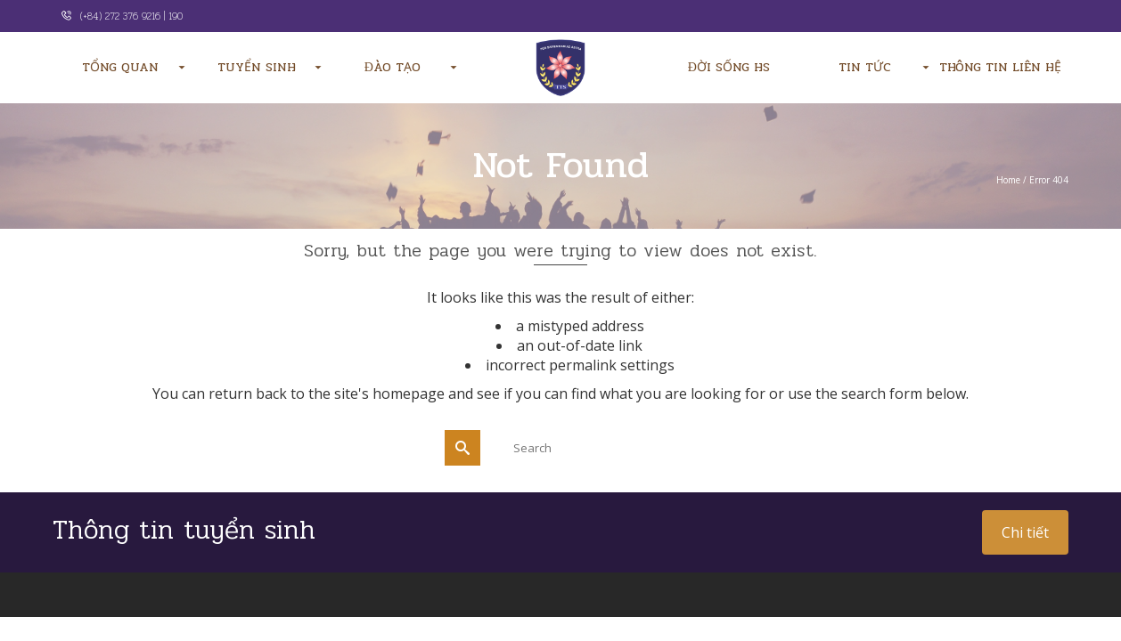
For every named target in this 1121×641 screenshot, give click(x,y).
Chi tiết (1025, 532)
